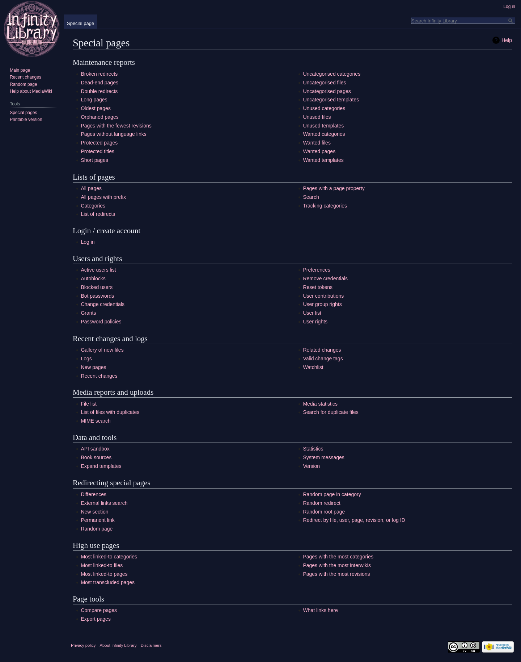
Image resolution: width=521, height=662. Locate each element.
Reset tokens (317, 287)
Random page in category (332, 494)
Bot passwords (97, 296)
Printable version (26, 119)
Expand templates (101, 466)
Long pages (94, 99)
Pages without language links (113, 134)
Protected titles (97, 151)
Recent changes (99, 376)
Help (506, 40)
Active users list (98, 270)
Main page (20, 70)
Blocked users (97, 287)
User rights (315, 321)
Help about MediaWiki (31, 91)
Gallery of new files (102, 350)
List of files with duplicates (110, 412)
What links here (320, 610)
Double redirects (99, 91)
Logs (86, 358)
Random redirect (321, 503)
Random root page (324, 512)
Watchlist (313, 367)
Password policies (101, 321)
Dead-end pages (99, 82)
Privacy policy (83, 645)
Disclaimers (151, 645)
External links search (104, 503)
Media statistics (320, 404)
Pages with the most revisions (336, 574)
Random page (97, 529)
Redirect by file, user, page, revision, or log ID (354, 520)
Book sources (96, 457)
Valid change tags (323, 358)
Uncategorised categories (331, 74)
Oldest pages (96, 108)
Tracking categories (325, 206)
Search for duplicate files (330, 412)
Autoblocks (93, 278)
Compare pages (99, 610)
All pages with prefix (103, 197)
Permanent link (97, 520)
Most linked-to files (102, 565)
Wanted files (317, 143)
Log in (87, 242)
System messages (323, 457)
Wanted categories (324, 134)
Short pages (94, 160)
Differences (93, 494)
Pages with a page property (333, 188)
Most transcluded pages (108, 582)
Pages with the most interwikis (337, 565)
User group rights (322, 304)
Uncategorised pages (327, 91)
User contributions (323, 296)
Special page (80, 23)
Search (311, 197)
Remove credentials (325, 278)
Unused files (317, 117)
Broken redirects (99, 74)
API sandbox (95, 449)
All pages (91, 188)
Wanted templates (323, 160)
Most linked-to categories (109, 557)
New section (94, 512)
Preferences (316, 270)
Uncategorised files (324, 82)
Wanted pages (319, 151)
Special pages (23, 112)
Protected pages (99, 143)
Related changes (322, 350)
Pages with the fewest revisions (116, 126)
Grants (88, 313)
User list (312, 313)
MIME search (95, 421)
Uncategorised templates (331, 99)
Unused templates (323, 126)
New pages (93, 367)
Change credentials (102, 304)
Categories (93, 206)
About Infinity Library (118, 645)
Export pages (96, 619)
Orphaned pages (99, 117)
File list (89, 404)
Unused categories (324, 108)
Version (311, 466)
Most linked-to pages (104, 574)
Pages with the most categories (338, 557)
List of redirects (98, 214)
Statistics (313, 449)
